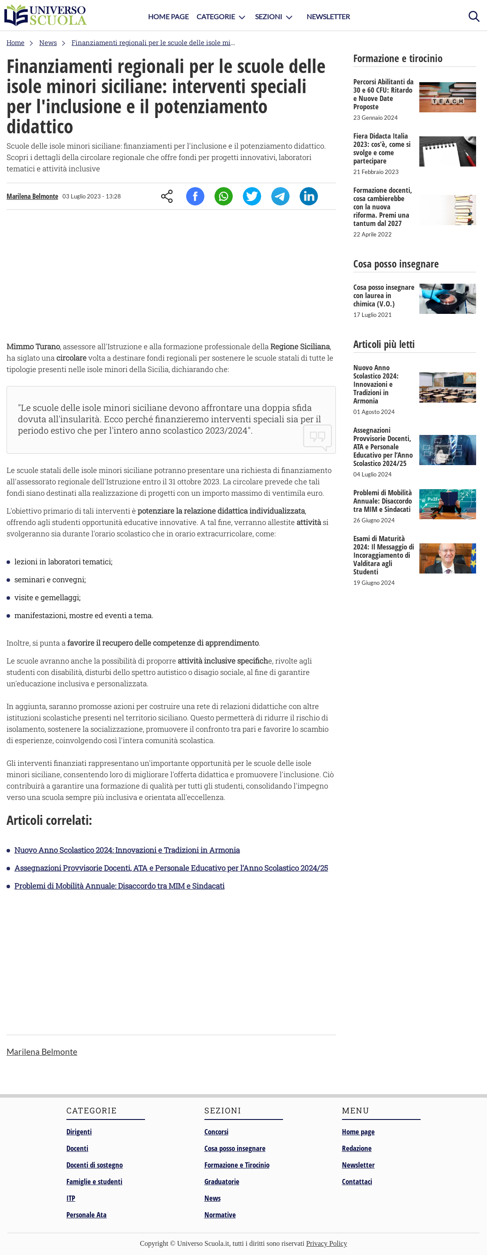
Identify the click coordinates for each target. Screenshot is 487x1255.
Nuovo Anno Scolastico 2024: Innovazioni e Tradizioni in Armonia (127, 850)
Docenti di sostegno (94, 1165)
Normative (220, 1215)
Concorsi (216, 1131)
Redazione (357, 1148)
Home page (358, 1131)
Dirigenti (79, 1131)
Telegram (280, 196)
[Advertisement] (171, 277)
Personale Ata (86, 1215)
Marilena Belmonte (32, 196)
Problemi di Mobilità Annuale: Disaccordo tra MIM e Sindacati (119, 886)
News (212, 1198)
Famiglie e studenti (94, 1181)
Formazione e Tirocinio (236, 1165)
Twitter (252, 196)
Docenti (77, 1148)
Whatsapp (223, 196)
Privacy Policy (326, 1243)
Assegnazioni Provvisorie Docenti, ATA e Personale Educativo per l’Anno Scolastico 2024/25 (171, 868)
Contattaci (357, 1181)
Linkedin (309, 196)
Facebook (195, 196)
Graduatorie (221, 1181)
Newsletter (328, 16)
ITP (70, 1198)
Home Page (168, 16)
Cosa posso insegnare (235, 1148)
